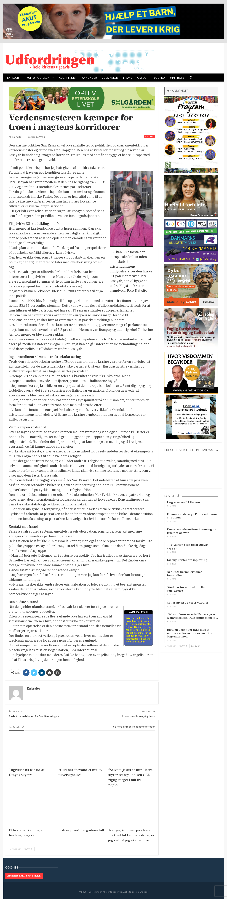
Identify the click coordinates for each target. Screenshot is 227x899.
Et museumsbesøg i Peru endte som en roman (192, 516)
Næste (28, 849)
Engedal (144, 891)
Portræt (149, 136)
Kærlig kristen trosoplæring (187, 560)
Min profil (177, 78)
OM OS (141, 78)
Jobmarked (110, 78)
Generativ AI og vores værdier (188, 603)
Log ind (159, 78)
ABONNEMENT (68, 78)
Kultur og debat (39, 78)
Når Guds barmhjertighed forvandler (184, 573)
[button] (191, 78)
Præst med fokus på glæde (138, 716)
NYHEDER (13, 78)
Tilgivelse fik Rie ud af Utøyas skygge (187, 546)
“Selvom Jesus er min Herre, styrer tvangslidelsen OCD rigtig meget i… (192, 616)
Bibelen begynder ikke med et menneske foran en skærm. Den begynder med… (189, 633)
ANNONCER (89, 78)
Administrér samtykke (24, 875)
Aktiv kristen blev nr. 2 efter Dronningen (34, 716)
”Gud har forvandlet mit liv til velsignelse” (188, 589)
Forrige (15, 849)
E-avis (127, 78)
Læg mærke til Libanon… (185, 502)
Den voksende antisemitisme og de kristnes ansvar (191, 531)
